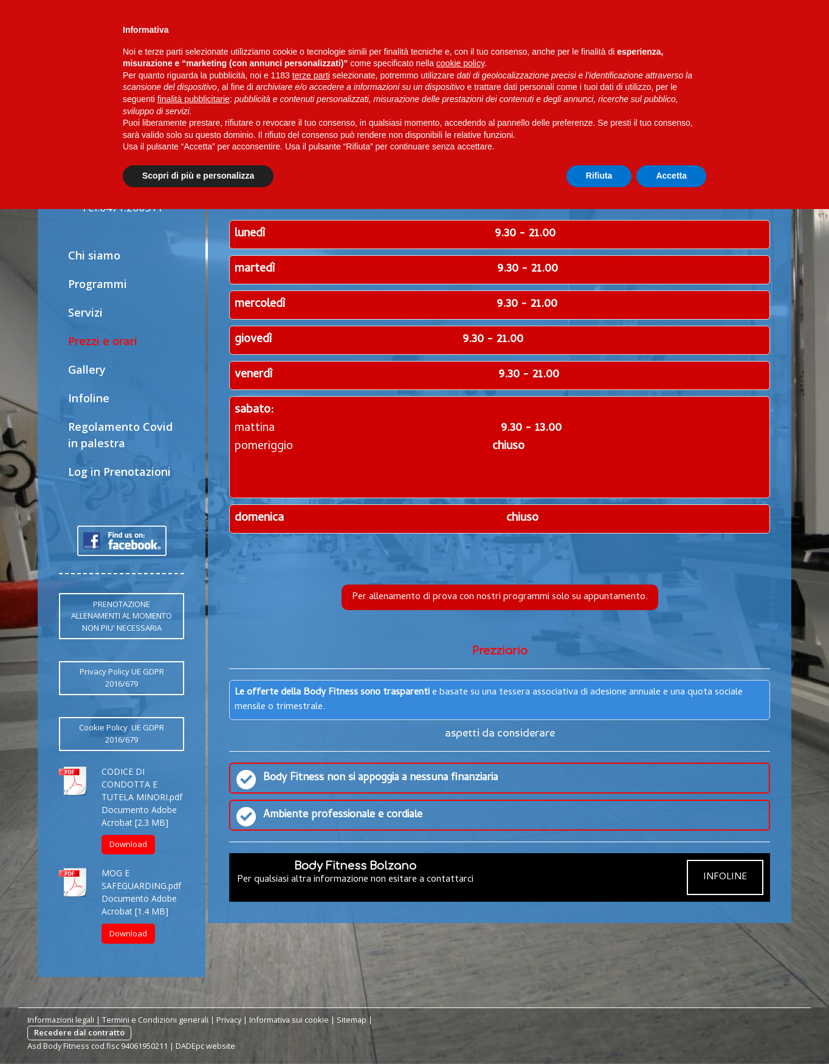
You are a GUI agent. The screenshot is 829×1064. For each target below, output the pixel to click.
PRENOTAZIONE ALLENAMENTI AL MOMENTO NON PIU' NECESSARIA (121, 616)
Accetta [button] (671, 175)
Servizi (85, 312)
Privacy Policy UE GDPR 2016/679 (122, 677)
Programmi (97, 283)
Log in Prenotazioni (119, 471)
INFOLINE (725, 877)
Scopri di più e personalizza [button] (198, 175)
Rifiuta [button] (599, 175)
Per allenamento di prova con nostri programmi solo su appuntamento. (500, 597)
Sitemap (351, 1019)
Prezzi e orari (102, 341)
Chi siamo (94, 255)
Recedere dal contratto (79, 1032)
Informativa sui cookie (289, 1019)
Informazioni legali (60, 1019)
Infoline (88, 398)
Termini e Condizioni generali (155, 1019)
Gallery (87, 369)
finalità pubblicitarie (193, 99)
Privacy (228, 1019)
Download (128, 844)
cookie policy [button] (460, 63)
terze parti (311, 75)
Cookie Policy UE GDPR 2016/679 (121, 733)
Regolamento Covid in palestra (120, 434)
